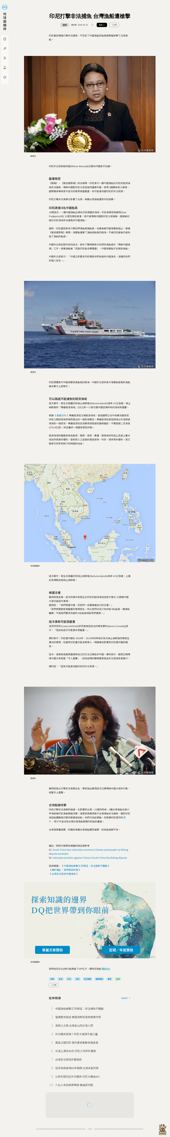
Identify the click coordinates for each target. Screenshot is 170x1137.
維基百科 (61, 415)
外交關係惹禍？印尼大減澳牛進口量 (76, 1034)
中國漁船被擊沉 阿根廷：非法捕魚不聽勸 (85, 865)
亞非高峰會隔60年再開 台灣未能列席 (77, 1068)
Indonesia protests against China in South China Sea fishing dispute (90, 857)
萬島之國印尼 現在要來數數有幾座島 (76, 1042)
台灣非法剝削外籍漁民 (64, 873)
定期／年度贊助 (121, 949)
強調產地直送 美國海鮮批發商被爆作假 (78, 1017)
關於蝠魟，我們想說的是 (65, 869)
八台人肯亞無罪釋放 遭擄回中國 (74, 1085)
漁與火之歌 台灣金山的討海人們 (74, 1025)
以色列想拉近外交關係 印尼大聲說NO (77, 1076)
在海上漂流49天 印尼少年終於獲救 (75, 1051)
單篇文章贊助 (52, 949)
